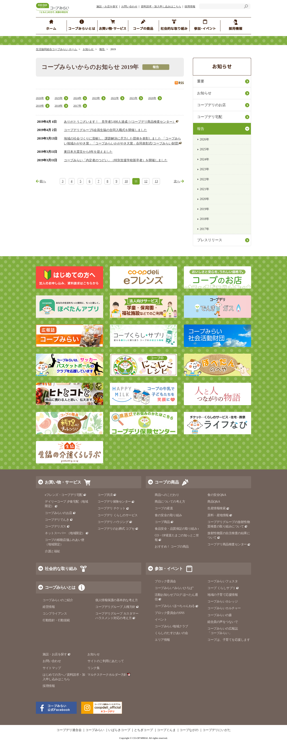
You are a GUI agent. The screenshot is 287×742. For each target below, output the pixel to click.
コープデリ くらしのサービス (118, 515)
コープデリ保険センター (116, 501)
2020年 (152, 98)
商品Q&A (213, 501)
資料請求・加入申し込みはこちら (161, 6)
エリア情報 (162, 639)
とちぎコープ (143, 730)
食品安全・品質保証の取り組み (178, 528)
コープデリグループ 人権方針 (117, 607)
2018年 (58, 105)
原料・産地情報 (219, 515)
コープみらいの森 (219, 615)
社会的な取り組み (61, 568)
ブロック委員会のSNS (169, 613)
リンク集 (93, 668)
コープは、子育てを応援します (228, 639)
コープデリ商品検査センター (228, 544)
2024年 (77, 98)
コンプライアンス (55, 613)
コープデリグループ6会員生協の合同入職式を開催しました (105, 130)
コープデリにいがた (216, 730)
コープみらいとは (60, 587)
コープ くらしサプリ (223, 588)
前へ (43, 181)
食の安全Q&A (216, 495)
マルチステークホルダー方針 (108, 674)
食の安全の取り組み (168, 515)
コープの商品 (167, 482)
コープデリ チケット (113, 508)
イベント (161, 619)
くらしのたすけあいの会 (171, 633)
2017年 (77, 105)
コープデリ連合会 (69, 730)
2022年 (115, 98)
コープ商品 (164, 522)
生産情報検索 (218, 508)
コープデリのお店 (211, 105)
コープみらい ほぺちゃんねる (176, 606)
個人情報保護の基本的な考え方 (116, 600)
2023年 (96, 98)
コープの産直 (164, 508)
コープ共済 (107, 495)
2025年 (58, 98)
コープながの (189, 730)
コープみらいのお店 (60, 513)
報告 (102, 49)
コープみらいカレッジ (222, 601)
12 (145, 181)
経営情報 (49, 607)
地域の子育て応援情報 (222, 594)
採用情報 (190, 6)
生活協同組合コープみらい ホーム (57, 49)
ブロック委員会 (165, 581)
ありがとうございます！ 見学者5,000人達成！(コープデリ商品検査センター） (120, 121)
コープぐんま (166, 730)
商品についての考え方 (170, 501)
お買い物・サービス (63, 482)
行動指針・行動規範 (56, 620)
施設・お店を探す (107, 6)
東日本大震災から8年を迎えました (88, 151)
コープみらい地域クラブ (171, 626)
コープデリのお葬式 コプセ (118, 528)
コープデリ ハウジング (115, 522)
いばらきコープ (119, 730)
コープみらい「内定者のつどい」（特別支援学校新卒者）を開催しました (115, 160)
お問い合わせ (129, 6)
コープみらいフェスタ (222, 581)
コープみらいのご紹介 (58, 600)
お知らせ (88, 49)
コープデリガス (57, 526)
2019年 (40, 105)
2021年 (133, 98)
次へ (177, 181)
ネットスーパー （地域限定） (67, 533)
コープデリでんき (59, 519)
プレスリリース (209, 240)
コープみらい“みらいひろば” (174, 588)
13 (156, 181)
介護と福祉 (52, 551)
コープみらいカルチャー (224, 608)
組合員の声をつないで (222, 622)
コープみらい (94, 730)
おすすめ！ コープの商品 (172, 546)
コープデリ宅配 (209, 117)
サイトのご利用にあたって (105, 661)
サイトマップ (52, 668)
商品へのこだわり (167, 495)
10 (126, 181)
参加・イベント (169, 568)
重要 (200, 81)
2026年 (40, 98)
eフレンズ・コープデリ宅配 (65, 495)
